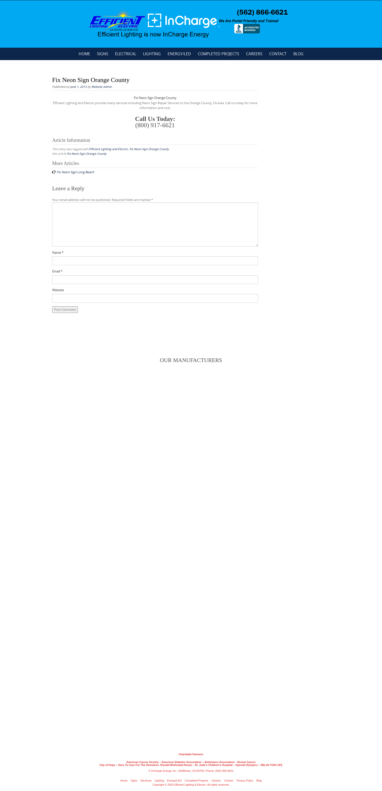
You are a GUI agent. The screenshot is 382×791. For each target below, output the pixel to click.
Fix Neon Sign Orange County (149, 149)
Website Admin (101, 87)
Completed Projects (218, 53)
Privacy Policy (245, 780)
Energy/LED (179, 53)
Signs (102, 53)
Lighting (152, 53)
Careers (254, 53)
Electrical (125, 53)
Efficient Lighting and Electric (108, 149)
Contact (277, 53)
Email (57, 271)
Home (84, 53)
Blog (298, 53)
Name (57, 252)
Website (58, 290)
